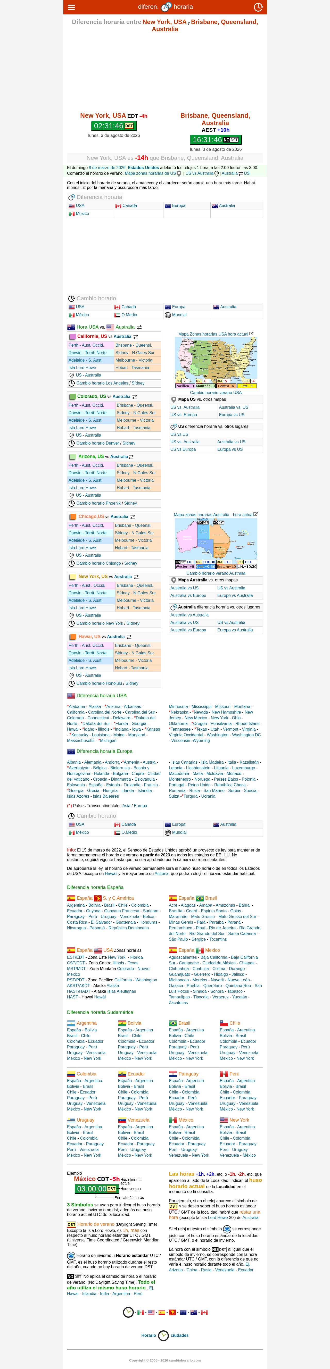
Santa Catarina (242, 933)
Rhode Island (247, 723)
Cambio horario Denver (94, 443)
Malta (198, 773)
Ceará (191, 911)
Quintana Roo (238, 985)
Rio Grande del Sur (207, 933)
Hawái (100, 997)
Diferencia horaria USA (97, 695)
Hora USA (83, 327)
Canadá (126, 205)
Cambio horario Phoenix (95, 503)
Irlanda (127, 790)
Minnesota (178, 706)
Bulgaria (120, 773)
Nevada (201, 712)
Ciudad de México (219, 963)
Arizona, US (86, 456)
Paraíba (216, 922)
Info (71, 850)
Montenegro (180, 779)
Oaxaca (176, 985)
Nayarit (217, 980)
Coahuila (201, 968)
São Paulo (178, 939)
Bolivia (94, 905)
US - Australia (85, 375)
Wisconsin (180, 740)
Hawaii (111, 873)
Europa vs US (232, 415)
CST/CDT (76, 963)
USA (79, 205)
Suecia (250, 790)
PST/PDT (75, 980)
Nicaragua (76, 928)
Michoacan (179, 980)
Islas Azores (78, 796)
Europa (175, 205)
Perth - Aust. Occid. (86, 345)
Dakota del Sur (96, 723)
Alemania (93, 762)
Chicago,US (87, 516)
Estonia (113, 785)
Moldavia (215, 773)
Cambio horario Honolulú (95, 683)
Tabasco (235, 991)
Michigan (108, 740)
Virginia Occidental (186, 735)
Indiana (122, 729)
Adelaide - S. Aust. (86, 360)
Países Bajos (226, 779)
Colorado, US (88, 396)
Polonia (248, 779)
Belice (148, 916)
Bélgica (99, 768)
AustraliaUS (236, 173)
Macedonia (179, 773)
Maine (119, 735)
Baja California (214, 957)
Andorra (112, 762)
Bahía (244, 905)
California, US (88, 336)
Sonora (217, 991)
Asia (126, 806)
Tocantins (218, 939)
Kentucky (79, 735)
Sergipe (199, 939)
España (96, 785)
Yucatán (239, 997)
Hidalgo (221, 974)
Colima (218, 968)
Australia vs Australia (189, 615)
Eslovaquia (145, 779)
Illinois (103, 729)
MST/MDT (76, 968)
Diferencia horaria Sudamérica (100, 1012)
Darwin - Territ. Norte (87, 352)
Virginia (248, 729)
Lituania (221, 768)
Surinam (150, 911)
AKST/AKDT (78, 985)
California (76, 712)
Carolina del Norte (104, 712)
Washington (217, 735)
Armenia (131, 762)
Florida (121, 723)
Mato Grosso (203, 916)
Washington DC (246, 735)
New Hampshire (226, 712)
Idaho (89, 729)
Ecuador (74, 911)
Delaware (121, 718)
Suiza (174, 796)
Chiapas (246, 963)
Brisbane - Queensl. (134, 345)
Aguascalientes (183, 957)
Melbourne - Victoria (134, 360)
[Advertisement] (165, 72)
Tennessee (181, 729)
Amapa (205, 905)
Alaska (95, 706)
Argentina (76, 905)
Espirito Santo (214, 911)
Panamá (97, 928)
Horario (155, 1335)
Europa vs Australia (235, 630)
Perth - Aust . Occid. (87, 585)
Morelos (200, 980)
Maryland (136, 735)
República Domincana (129, 928)
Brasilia (175, 911)
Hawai (72, 729)
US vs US (179, 434)
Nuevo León (239, 980)
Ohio (236, 718)
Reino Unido (199, 785)
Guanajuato (179, 974)
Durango (237, 968)
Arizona (113, 706)
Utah (215, 729)
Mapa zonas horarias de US (153, 173)
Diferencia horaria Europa (100, 751)
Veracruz (220, 997)
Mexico (79, 213)
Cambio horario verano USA (216, 392)
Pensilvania (221, 723)
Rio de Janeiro (222, 928)
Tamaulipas (179, 997)
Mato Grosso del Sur (237, 916)
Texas (201, 729)
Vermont (230, 729)
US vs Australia (203, 173)
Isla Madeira (212, 762)
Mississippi (201, 706)
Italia (231, 762)
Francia (151, 785)
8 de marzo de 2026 (107, 167)
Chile (122, 905)
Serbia (234, 790)
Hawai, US (85, 636)
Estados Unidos (143, 167)
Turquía (191, 796)
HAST (72, 997)
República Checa (230, 785)
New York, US (89, 576)
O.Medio (125, 315)
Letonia (176, 768)
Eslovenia (76, 785)
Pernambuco (180, 928)
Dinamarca (121, 779)
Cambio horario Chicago (95, 563)
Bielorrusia (120, 768)
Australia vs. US (234, 407)
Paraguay (76, 916)
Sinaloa (200, 991)
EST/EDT (75, 957)
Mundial (175, 315)
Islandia (145, 790)
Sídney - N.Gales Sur (135, 352)
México (79, 315)
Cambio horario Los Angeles (98, 383)
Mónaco (234, 773)
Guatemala (126, 922)
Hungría (110, 790)
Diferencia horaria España (95, 887)
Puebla (193, 985)
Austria (149, 762)
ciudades (179, 1335)
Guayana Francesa (121, 911)
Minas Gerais (181, 922)
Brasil (109, 905)
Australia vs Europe (188, 595)
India (104, 1293)
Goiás (235, 911)
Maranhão (178, 916)
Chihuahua (179, 968)
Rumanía (177, 790)
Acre (173, 905)
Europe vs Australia (235, 595)
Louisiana (101, 735)
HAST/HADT (78, 991)
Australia (223, 205)
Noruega (202, 779)
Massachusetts (81, 740)
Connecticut (98, 718)
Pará (201, 922)
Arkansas (132, 706)
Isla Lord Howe (82, 367)
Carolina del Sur (140, 712)
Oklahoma (178, 723)
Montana (242, 706)
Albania (74, 762)
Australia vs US (231, 442)
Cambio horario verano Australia (215, 573)
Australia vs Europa (188, 630)
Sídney (138, 383)
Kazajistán (249, 762)
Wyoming (201, 740)
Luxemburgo (243, 768)
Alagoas (188, 905)
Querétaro (212, 985)
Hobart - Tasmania (132, 367)
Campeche (189, 963)
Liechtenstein (198, 768)
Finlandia (132, 785)
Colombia (140, 905)
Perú (92, 916)
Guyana (93, 911)
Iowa (136, 729)
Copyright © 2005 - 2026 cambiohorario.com (165, 1360)
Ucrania (208, 796)
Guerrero (202, 974)
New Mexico (196, 718)
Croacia (100, 779)
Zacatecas (178, 1002)
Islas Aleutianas (121, 991)
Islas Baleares (106, 796)
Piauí (200, 928)
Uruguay (108, 916)
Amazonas (225, 905)
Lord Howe (218, 1217)
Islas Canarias (184, 762)
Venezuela (129, 916)
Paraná (234, 922)
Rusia (194, 790)
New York (219, 718)
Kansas (153, 729)
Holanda (101, 773)
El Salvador (101, 922)
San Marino (214, 790)
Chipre (138, 773)
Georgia (139, 723)
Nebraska (179, 712)
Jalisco (238, 974)
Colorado (75, 718)
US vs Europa (183, 449)
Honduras (148, 922)
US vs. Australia (185, 407)
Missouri (223, 706)
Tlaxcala (201, 997)
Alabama (77, 706)
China (191, 1270)
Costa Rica (77, 922)
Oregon (200, 723)
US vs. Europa (183, 415)
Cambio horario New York (96, 623)
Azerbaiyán (79, 768)
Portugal (176, 785)
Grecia (93, 790)
